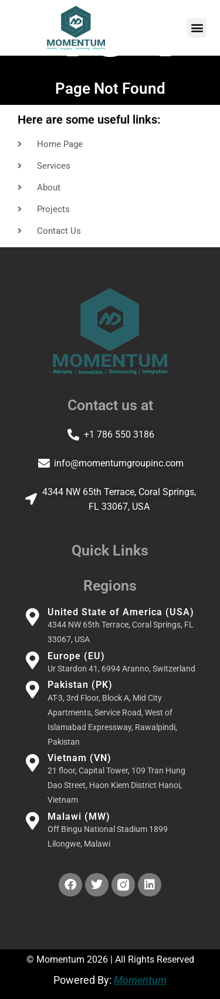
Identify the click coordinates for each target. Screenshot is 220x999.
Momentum (140, 980)
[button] (197, 27)
